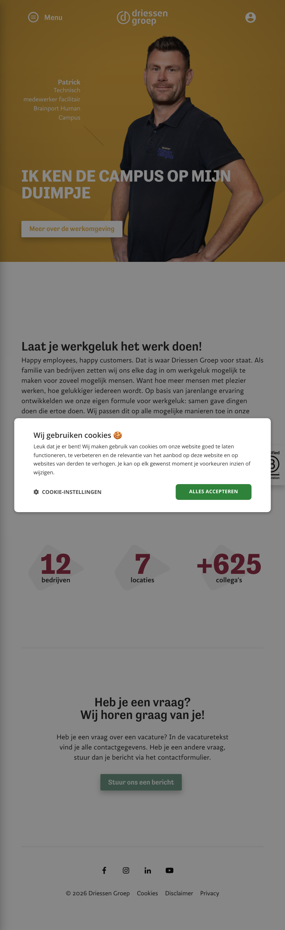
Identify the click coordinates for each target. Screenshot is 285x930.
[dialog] (142, 465)
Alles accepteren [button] (213, 491)
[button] (68, 492)
